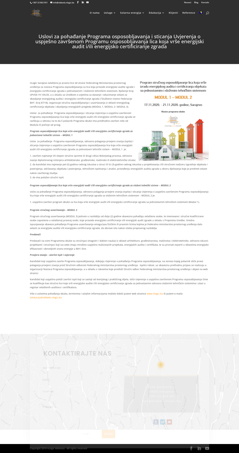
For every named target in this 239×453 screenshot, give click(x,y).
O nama (95, 13)
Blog (196, 2)
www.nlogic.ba (155, 293)
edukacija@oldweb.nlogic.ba (46, 297)
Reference (188, 13)
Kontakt (205, 2)
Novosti (187, 2)
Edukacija (155, 13)
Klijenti (173, 13)
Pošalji (108, 437)
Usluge (108, 13)
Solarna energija (130, 13)
